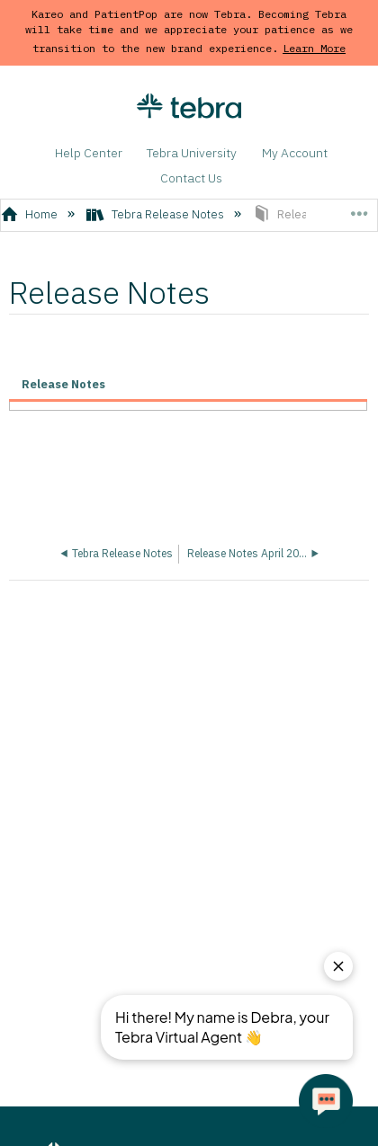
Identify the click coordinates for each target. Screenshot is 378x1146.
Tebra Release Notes (156, 214)
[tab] (187, 386)
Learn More (314, 48)
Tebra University (192, 153)
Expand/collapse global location (358, 209)
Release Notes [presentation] (63, 384)
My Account (295, 153)
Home (31, 214)
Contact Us (191, 178)
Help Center (88, 153)
